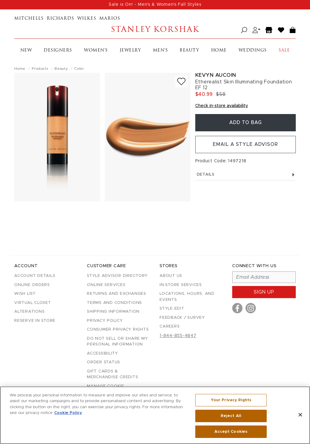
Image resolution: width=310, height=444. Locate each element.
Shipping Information (113, 312)
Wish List (25, 294)
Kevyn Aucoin (215, 75)
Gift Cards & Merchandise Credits (112, 374)
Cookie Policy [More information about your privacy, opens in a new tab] (68, 413)
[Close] (300, 415)
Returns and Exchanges (116, 294)
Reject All (231, 416)
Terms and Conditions (114, 303)
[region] (155, 415)
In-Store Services (181, 285)
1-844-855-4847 (178, 336)
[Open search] (244, 30)
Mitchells (29, 18)
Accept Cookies (230, 431)
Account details (34, 276)
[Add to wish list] (181, 81)
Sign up (264, 292)
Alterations (29, 312)
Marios (109, 18)
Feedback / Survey (182, 318)
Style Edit (172, 309)
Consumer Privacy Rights (118, 329)
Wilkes (86, 18)
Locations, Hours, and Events (187, 297)
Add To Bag (245, 122)
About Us (171, 276)
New (26, 50)
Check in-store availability (221, 106)
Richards (60, 18)
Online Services (106, 285)
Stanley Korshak (154, 30)
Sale (284, 50)
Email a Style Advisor (245, 145)
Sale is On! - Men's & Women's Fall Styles (155, 4)
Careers (170, 326)
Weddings (253, 50)
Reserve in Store (34, 321)
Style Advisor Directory (117, 276)
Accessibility (102, 353)
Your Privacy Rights (231, 400)
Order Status (103, 362)
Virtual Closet (32, 303)
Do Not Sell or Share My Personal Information (117, 342)
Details (245, 175)
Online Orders (32, 285)
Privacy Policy (105, 321)
